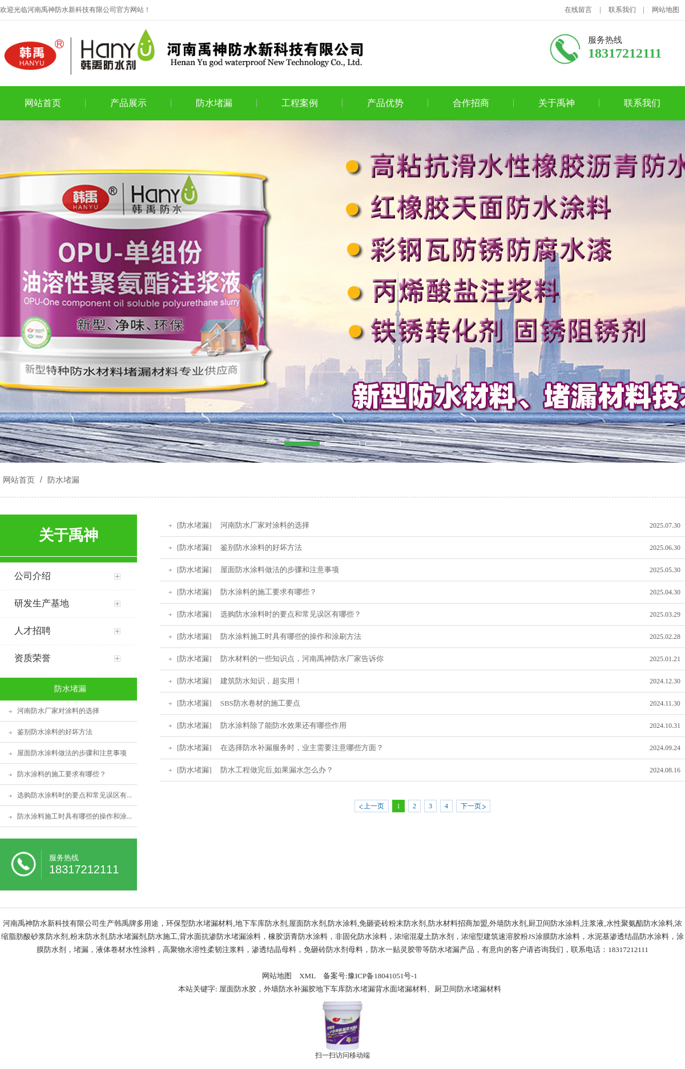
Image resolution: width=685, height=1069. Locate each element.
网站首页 (43, 103)
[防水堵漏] (194, 525)
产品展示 (128, 103)
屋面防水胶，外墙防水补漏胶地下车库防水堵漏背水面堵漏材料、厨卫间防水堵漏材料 (360, 989)
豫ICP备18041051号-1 (382, 975)
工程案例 (299, 103)
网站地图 (665, 10)
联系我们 (622, 10)
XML (307, 975)
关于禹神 (556, 103)
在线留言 (578, 10)
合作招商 (471, 103)
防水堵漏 (214, 103)
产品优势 (385, 103)
